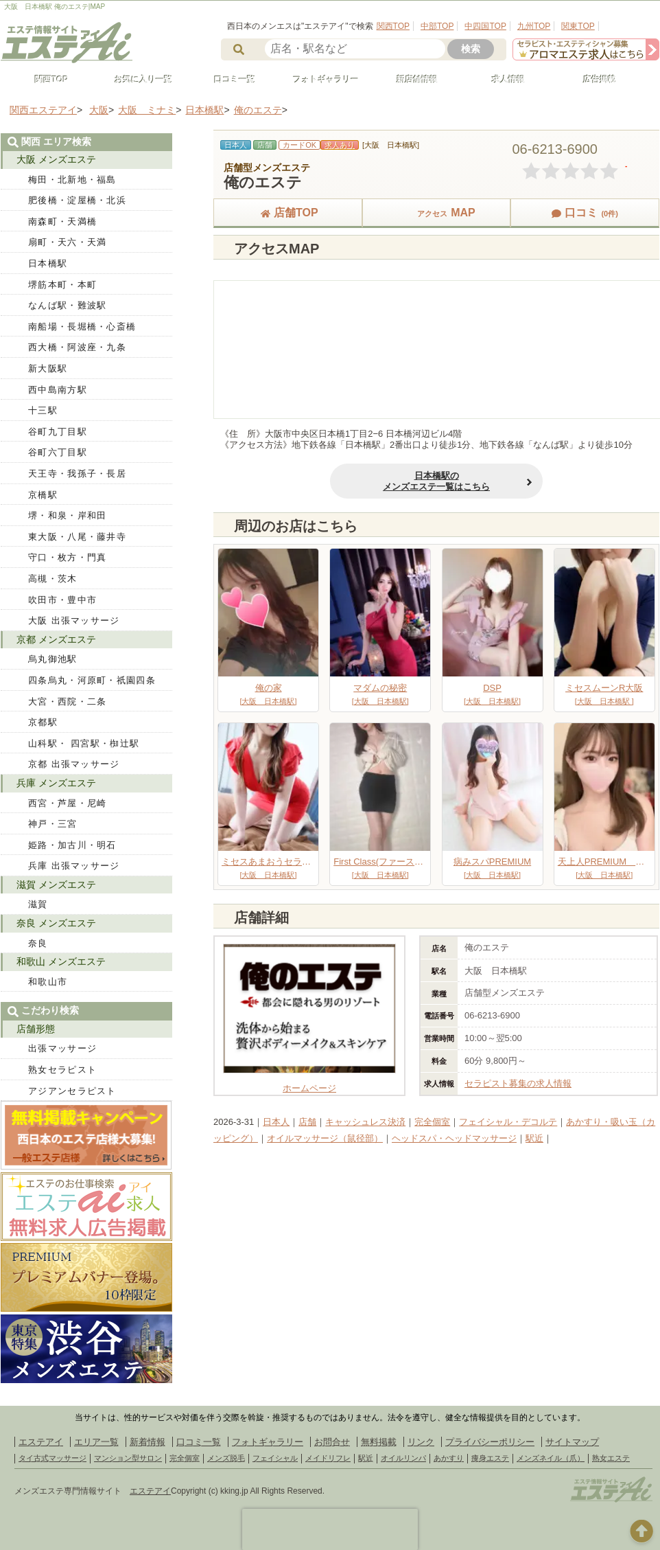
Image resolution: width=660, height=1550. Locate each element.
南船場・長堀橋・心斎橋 (82, 326)
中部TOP (437, 26)
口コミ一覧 (228, 79)
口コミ (584, 212)
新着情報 (147, 1442)
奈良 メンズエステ (56, 923)
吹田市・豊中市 (62, 600)
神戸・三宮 (53, 824)
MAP (436, 212)
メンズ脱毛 (226, 1458)
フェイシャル (275, 1458)
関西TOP (393, 26)
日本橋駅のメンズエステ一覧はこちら (436, 481)
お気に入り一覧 (137, 79)
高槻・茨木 (53, 578)
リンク (421, 1442)
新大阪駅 (47, 368)
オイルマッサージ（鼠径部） (325, 1138)
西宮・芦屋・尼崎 (67, 803)
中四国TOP (485, 26)
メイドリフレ (328, 1458)
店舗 (307, 1122)
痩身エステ (490, 1458)
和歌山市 (47, 982)
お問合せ (332, 1442)
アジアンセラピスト (72, 1091)
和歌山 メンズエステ (61, 961)
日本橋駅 (47, 263)
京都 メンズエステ (56, 639)
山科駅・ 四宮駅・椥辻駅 (83, 743)
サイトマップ (572, 1442)
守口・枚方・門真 (67, 557)
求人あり (340, 145)
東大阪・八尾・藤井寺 (77, 537)
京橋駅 (43, 495)
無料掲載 (379, 1442)
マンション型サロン (128, 1458)
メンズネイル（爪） (551, 1458)
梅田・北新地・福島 (72, 179)
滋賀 (38, 904)
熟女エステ (611, 1458)
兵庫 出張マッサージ (74, 866)
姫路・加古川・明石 (72, 845)
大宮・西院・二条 (67, 701)
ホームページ (309, 1082)
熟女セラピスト (62, 1069)
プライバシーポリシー (489, 1442)
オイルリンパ (403, 1458)
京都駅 (43, 722)
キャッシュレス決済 (365, 1122)
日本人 (276, 1122)
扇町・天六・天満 (67, 242)
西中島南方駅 (57, 390)
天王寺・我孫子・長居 (77, 473)
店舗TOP (287, 212)
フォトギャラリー (319, 79)
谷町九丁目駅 (57, 431)
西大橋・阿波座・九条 (77, 347)
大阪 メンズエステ (56, 159)
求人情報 (502, 79)
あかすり (449, 1458)
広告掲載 (593, 79)
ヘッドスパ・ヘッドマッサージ (454, 1138)
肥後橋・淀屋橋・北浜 (77, 200)
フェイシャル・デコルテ (508, 1122)
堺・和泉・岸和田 (67, 515)
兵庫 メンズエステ (56, 782)
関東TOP (577, 26)
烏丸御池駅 (53, 659)
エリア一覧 (96, 1442)
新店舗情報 (411, 79)
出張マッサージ (62, 1048)
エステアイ (41, 1442)
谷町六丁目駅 (57, 452)
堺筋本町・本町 (62, 285)
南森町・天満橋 (62, 221)
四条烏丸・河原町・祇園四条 (92, 680)
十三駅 (43, 410)
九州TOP (533, 26)
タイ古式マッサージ (52, 1458)
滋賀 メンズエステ (56, 884)
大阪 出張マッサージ (74, 620)
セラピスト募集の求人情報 (517, 1083)
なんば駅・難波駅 (67, 305)
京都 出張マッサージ (74, 764)
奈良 (38, 943)
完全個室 (432, 1122)
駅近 (534, 1138)
